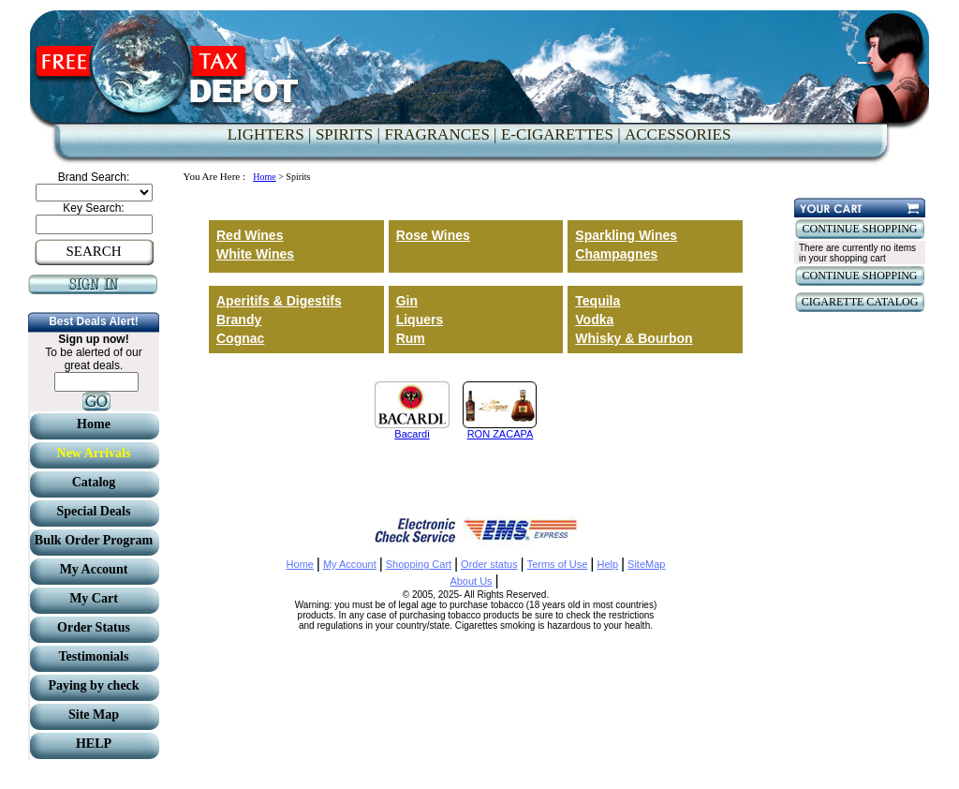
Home (264, 176)
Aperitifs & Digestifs (279, 300)
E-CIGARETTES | (561, 134)
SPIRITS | (348, 134)
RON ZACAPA (500, 433)
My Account (349, 564)
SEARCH (93, 251)
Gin (407, 300)
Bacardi (411, 433)
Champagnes (616, 253)
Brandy (238, 319)
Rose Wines (433, 235)
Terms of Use (557, 564)
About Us (471, 581)
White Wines (255, 253)
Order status (489, 564)
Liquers (420, 319)
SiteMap (646, 564)
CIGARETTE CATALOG (860, 301)
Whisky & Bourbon (633, 338)
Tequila (597, 300)
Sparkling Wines (626, 235)
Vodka (594, 319)
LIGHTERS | (270, 134)
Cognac (240, 338)
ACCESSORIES (677, 134)
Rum (410, 338)
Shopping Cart (418, 564)
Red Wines (249, 235)
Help (607, 564)
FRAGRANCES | (440, 134)
